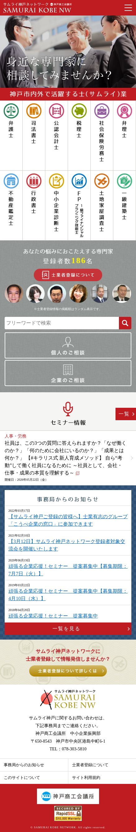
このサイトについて (22, 777)
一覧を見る (66, 628)
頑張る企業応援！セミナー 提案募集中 (53, 615)
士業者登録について (90, 764)
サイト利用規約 (86, 777)
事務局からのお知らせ (24, 764)
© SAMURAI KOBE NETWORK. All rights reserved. (68, 827)
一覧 (124, 413)
